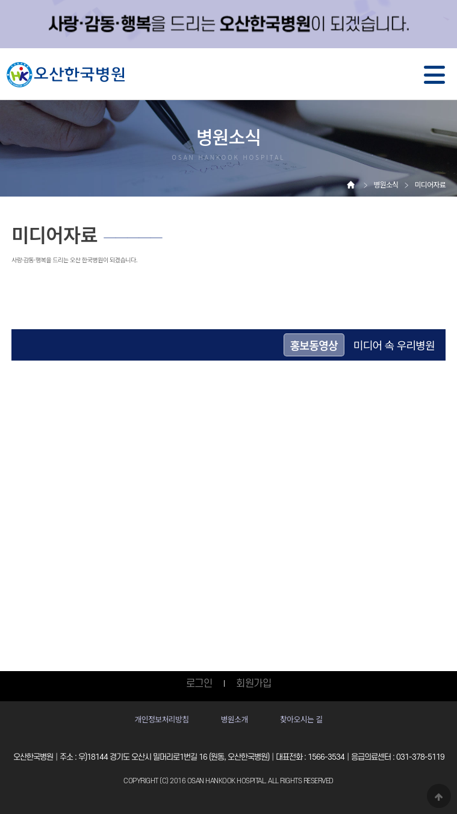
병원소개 (234, 719)
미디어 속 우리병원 (394, 345)
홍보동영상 (314, 345)
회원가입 (253, 683)
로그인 (199, 683)
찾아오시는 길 (301, 719)
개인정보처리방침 (161, 719)
